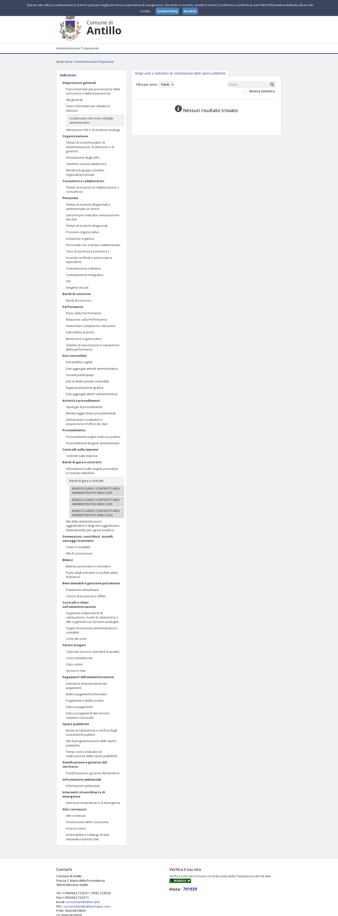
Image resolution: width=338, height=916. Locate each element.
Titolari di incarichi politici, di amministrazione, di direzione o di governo (90, 146)
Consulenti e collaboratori (83, 181)
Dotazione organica (80, 238)
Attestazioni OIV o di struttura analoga (93, 130)
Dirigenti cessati (77, 287)
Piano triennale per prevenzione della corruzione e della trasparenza (93, 91)
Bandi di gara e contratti (82, 462)
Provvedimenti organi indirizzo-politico (93, 437)
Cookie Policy (271, 912)
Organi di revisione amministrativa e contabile (91, 630)
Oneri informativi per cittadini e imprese (88, 108)
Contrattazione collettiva (83, 268)
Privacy (252, 912)
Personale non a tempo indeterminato (93, 245)
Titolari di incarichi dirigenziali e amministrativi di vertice (88, 206)
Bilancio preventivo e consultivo (88, 566)
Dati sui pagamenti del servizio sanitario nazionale (88, 715)
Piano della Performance (83, 313)
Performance (72, 307)
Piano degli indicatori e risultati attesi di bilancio (92, 574)
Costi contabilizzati (79, 658)
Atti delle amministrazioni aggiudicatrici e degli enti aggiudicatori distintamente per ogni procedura (93, 525)
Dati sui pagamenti (79, 707)
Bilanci (67, 560)
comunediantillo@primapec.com (162, 889)
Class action (74, 664)
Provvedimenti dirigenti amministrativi (92, 443)
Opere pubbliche (75, 724)
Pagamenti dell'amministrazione (88, 677)
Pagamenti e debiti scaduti (85, 700)
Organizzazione (75, 136)
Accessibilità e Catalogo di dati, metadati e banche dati (87, 837)
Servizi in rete (75, 670)
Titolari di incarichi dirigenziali (87, 226)
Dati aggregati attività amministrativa (92, 368)
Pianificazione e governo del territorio (84, 764)
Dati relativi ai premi (80, 332)
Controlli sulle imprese (80, 449)
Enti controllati (74, 356)
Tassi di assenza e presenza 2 (87, 251)
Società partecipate (80, 375)
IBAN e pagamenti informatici (86, 694)
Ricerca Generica (262, 91)
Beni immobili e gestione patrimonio (91, 583)
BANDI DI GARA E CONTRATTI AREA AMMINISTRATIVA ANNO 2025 (96, 490)
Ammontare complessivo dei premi (90, 326)
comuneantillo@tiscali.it (158, 884)
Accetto (190, 11)
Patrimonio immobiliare (82, 590)
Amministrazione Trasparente (77, 48)
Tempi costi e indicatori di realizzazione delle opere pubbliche (91, 754)
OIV (68, 281)
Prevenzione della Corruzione (87, 822)
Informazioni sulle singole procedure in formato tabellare (92, 471)
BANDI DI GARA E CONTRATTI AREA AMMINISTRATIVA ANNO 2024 (96, 513)
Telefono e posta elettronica (86, 164)
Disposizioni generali (79, 83)
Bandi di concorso (76, 294)
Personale (70, 198)
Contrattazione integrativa (84, 275)
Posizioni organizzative (82, 232)
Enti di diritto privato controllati (87, 381)
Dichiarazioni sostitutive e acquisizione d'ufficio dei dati (86, 421)
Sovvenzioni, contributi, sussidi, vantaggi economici (88, 538)
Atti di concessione (79, 553)
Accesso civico (76, 828)
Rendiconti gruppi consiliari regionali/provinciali (85, 172)
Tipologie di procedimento (84, 407)
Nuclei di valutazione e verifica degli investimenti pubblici (91, 732)
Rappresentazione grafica (84, 387)
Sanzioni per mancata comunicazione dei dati (92, 217)
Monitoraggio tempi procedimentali (90, 413)
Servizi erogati (74, 645)
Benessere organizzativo (84, 339)
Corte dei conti (76, 639)
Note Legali (235, 912)
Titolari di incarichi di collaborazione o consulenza (92, 189)
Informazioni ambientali (81, 779)
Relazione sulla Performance (86, 319)
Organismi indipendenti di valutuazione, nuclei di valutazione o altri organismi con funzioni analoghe (92, 617)
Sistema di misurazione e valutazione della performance (92, 347)
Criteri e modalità (78, 547)
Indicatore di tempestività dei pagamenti (86, 685)
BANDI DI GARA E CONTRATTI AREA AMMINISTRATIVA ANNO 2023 (96, 502)
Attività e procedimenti (81, 400)
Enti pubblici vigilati (79, 362)
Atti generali (74, 100)
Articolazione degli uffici (83, 157)
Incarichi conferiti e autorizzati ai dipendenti (89, 260)
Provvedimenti (73, 430)
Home (68, 61)
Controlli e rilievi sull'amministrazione (79, 604)
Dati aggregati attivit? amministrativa (91, 394)
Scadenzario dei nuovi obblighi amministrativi (91, 120)
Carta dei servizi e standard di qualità (92, 651)
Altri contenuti (74, 809)
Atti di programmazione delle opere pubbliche (91, 743)
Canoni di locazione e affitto (86, 596)
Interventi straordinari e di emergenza (83, 794)
